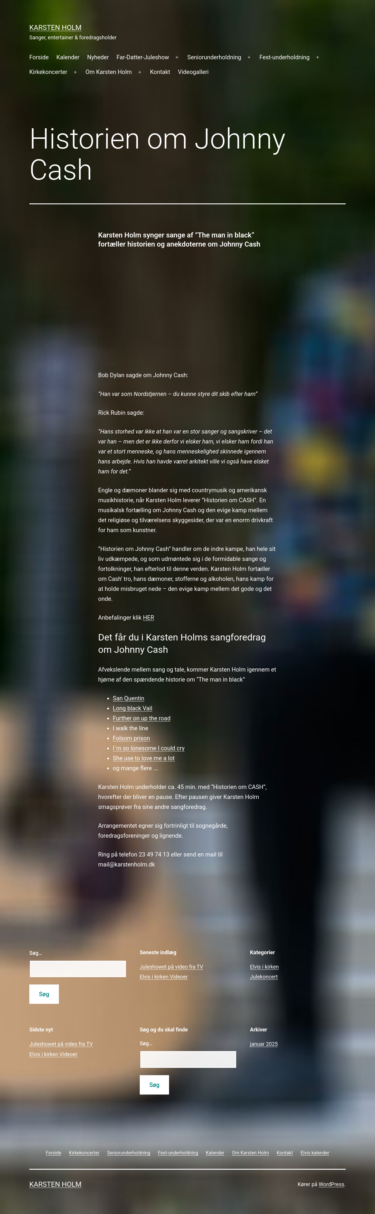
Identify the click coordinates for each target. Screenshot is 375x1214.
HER (148, 617)
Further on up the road (142, 718)
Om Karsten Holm (109, 71)
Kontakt (160, 71)
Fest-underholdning (285, 57)
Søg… (35, 953)
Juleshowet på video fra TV (171, 967)
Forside (39, 57)
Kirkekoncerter (48, 71)
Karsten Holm (55, 27)
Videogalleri (193, 71)
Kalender (67, 57)
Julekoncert (264, 977)
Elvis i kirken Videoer (164, 977)
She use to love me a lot (144, 758)
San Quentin (128, 698)
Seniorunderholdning (214, 57)
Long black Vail (132, 708)
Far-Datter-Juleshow (143, 57)
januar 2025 (264, 1044)
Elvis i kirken (264, 967)
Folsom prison (131, 738)
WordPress (331, 1184)
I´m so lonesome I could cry (149, 748)
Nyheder (98, 57)
